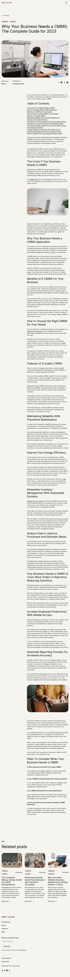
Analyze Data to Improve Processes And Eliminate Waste (45, 123)
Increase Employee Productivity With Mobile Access (44, 129)
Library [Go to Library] (4, 925)
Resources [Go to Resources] (5, 928)
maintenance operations (34, 331)
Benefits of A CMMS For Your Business (39, 112)
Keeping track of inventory (35, 501)
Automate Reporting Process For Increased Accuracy (44, 131)
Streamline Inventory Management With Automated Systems (46, 121)
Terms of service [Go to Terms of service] (6, 958)
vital (52, 252)
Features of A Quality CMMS (36, 116)
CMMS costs (34, 179)
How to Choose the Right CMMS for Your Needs (42, 114)
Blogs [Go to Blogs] (3, 932)
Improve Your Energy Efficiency (37, 119)
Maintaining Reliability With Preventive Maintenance (43, 118)
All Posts (6, 15)
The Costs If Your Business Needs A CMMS (41, 108)
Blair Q (4, 84)
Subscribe (7, 946)
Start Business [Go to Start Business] (6, 922)
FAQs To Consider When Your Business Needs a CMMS (44, 133)
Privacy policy (22, 950)
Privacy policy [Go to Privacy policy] (5, 961)
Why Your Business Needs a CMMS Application (42, 110)
